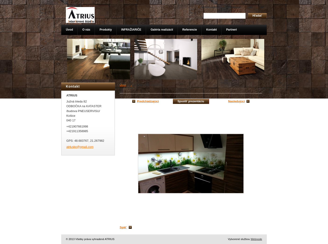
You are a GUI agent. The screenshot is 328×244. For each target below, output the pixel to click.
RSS (250, 6)
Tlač (261, 6)
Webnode (256, 239)
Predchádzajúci (148, 101)
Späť (123, 227)
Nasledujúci (236, 101)
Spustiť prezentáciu (191, 101)
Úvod (123, 84)
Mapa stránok (233, 6)
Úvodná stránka (210, 6)
